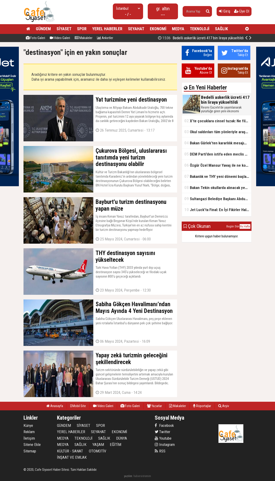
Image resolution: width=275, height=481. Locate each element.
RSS (160, 451)
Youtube (163, 438)
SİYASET (64, 28)
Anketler (105, 38)
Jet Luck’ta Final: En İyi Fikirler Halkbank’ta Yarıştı (217, 209)
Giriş (224, 11)
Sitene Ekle (32, 444)
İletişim (29, 438)
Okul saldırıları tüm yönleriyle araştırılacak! (217, 131)
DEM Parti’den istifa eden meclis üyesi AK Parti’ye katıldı (217, 154)
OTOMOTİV (97, 451)
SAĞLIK (221, 28)
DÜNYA (121, 438)
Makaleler (83, 38)
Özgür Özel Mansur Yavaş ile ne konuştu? (217, 165)
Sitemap (29, 451)
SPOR (82, 28)
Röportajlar (202, 406)
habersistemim (142, 476)
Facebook (164, 425)
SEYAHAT (136, 28)
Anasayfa (54, 406)
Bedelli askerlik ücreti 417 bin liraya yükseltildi (201, 38)
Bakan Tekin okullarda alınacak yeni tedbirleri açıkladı (217, 187)
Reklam (29, 431)
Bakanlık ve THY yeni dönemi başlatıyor (217, 176)
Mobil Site (78, 406)
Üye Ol (241, 11)
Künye (28, 425)
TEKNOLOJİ (199, 28)
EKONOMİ (158, 28)
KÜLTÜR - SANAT (70, 451)
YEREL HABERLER (107, 28)
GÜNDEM (43, 28)
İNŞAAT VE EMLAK (72, 457)
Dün (237, 226)
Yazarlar (154, 406)
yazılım (128, 476)
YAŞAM (98, 444)
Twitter (162, 431)
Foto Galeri (35, 38)
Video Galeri (60, 38)
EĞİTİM (115, 444)
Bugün (230, 226)
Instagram (165, 444)
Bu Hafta (245, 226)
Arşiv (223, 406)
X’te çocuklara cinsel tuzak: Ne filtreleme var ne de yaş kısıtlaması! (217, 120)
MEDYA (178, 28)
